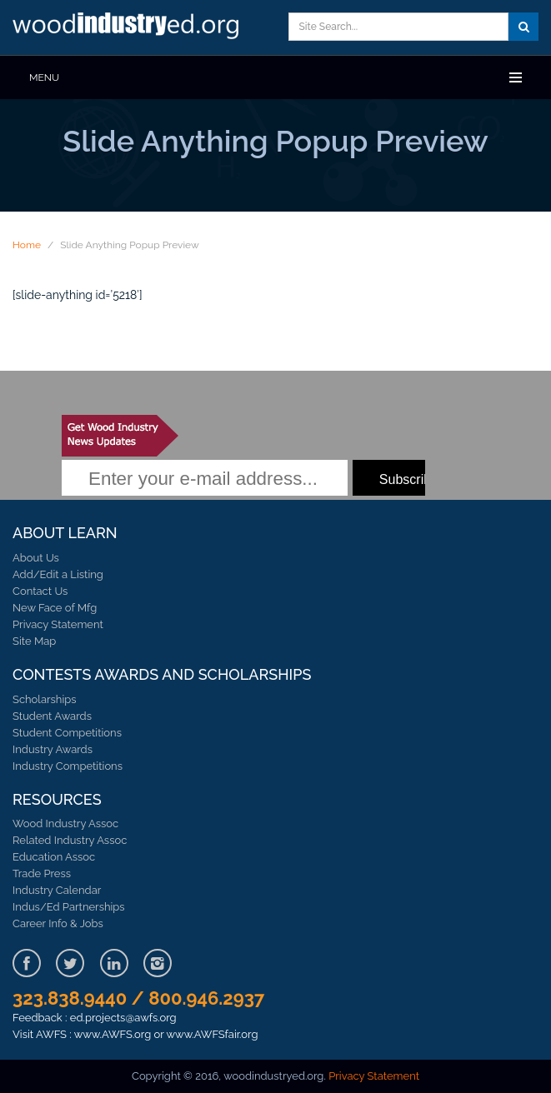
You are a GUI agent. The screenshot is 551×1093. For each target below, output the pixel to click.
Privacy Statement (58, 624)
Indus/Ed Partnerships (69, 907)
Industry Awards (53, 749)
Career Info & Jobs (58, 923)
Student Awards (52, 716)
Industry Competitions (68, 766)
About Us (36, 557)
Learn (129, 27)
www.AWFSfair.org (212, 1034)
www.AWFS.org (113, 1034)
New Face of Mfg (55, 607)
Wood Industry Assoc (65, 823)
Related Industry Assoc (70, 840)
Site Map (34, 641)
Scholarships (45, 699)
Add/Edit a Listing (58, 574)
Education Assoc (54, 857)
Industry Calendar (57, 890)
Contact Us (40, 591)
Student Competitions (67, 732)
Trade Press (42, 873)
